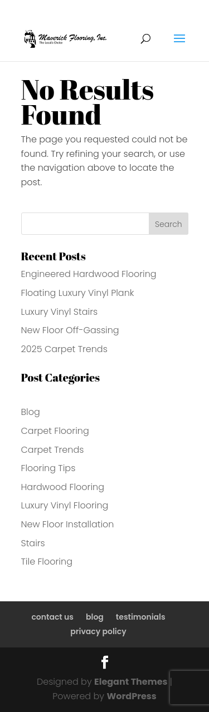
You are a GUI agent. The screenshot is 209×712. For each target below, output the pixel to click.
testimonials (141, 616)
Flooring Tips (48, 468)
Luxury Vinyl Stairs (59, 311)
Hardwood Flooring (63, 487)
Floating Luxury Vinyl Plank (77, 292)
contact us (52, 616)
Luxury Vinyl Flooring (65, 505)
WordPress (131, 696)
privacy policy (98, 631)
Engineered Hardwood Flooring (89, 274)
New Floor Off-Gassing (70, 330)
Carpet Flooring (55, 430)
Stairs (33, 543)
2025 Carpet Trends (64, 349)
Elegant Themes (130, 681)
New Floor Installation (67, 524)
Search (168, 224)
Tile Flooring (46, 561)
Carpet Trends (52, 449)
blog (95, 616)
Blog (30, 412)
